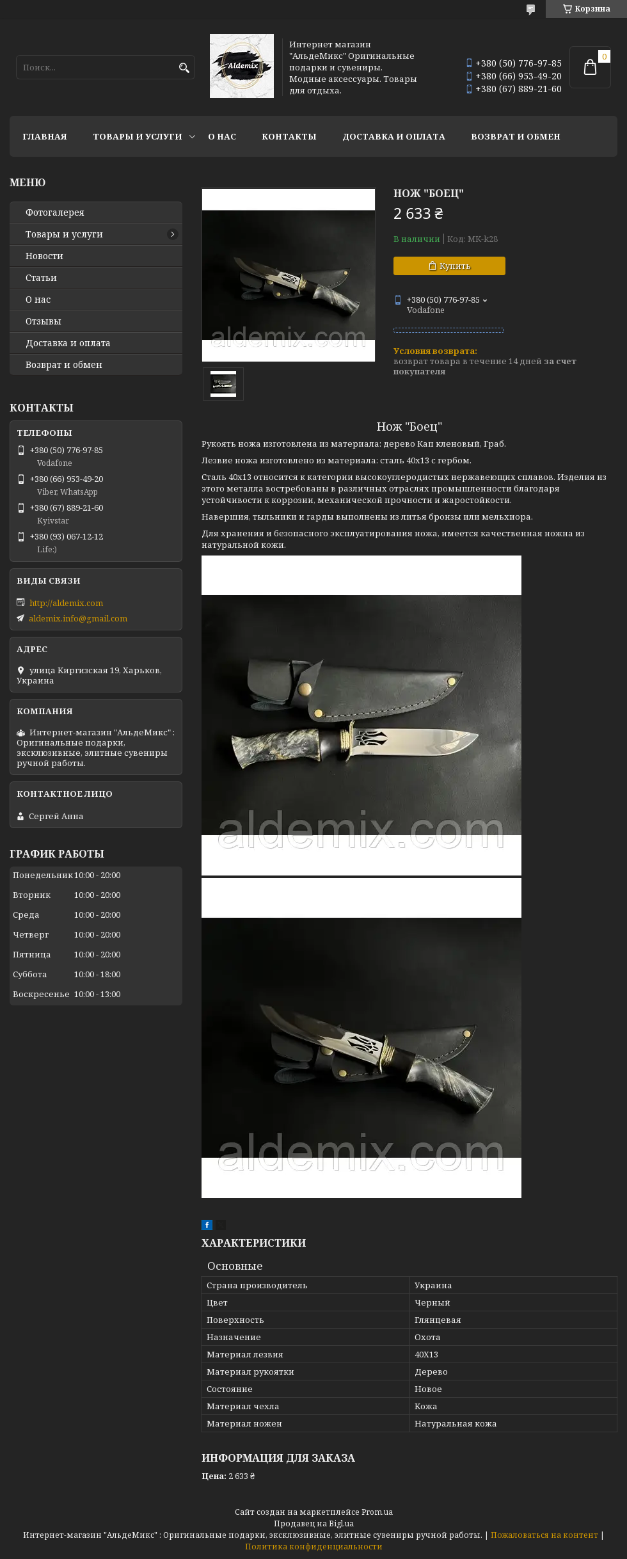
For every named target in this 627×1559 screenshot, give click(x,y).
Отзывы (43, 321)
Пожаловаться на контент (544, 1535)
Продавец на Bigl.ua (314, 1523)
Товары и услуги (137, 136)
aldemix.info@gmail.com (78, 618)
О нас (222, 136)
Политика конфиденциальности (314, 1546)
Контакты (289, 136)
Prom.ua (377, 1512)
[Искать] (184, 68)
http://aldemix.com (66, 603)
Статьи (41, 278)
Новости (44, 256)
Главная (44, 136)
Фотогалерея (55, 212)
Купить (455, 265)
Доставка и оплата (393, 136)
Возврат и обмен (515, 136)
